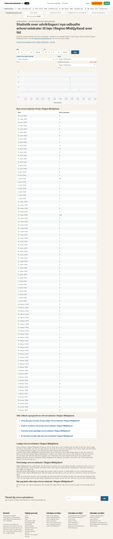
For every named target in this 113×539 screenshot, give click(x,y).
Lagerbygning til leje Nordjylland (77, 515)
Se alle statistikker (22, 21)
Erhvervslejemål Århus (53, 519)
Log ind (106, 3)
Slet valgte (93, 62)
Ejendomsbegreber (30, 531)
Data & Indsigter (29, 526)
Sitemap (27, 536)
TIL (45, 49)
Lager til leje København (53, 526)
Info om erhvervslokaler (31, 534)
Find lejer (65, 3)
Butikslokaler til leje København (98, 522)
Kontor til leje (93, 526)
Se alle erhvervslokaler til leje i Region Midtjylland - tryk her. (36, 42)
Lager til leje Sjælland (53, 515)
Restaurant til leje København (76, 526)
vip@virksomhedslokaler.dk (42, 38)
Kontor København (73, 522)
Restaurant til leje (95, 517)
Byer (59, 56)
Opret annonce (96, 3)
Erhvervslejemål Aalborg (53, 517)
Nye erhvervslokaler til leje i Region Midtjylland (42, 21)
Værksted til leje (72, 524)
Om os (26, 515)
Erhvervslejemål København (76, 517)
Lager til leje (71, 519)
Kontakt (27, 517)
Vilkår (26, 519)
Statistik (27, 533)
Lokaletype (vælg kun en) (25, 56)
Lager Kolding (94, 519)
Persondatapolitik (30, 522)
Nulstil (18, 62)
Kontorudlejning (72, 527)
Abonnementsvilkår (30, 521)
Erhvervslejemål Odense (53, 524)
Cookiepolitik (28, 524)
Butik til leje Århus (52, 521)
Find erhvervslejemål (53, 3)
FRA (18, 49)
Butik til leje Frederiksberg (54, 522)
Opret (87, 3)
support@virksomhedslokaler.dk (12, 519)
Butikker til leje (72, 521)
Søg (75, 52)
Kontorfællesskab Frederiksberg (99, 524)
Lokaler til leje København (97, 515)
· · (23, 9)
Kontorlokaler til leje (95, 521)
